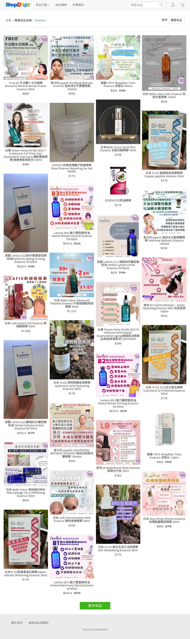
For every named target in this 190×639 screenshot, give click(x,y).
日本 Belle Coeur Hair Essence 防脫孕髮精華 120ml (164, 95)
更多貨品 (95, 605)
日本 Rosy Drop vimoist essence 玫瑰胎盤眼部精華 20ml (164, 520)
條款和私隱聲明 (38, 623)
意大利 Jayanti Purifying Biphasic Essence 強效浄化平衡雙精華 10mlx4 (72, 86)
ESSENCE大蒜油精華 (118, 200)
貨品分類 (43, 5)
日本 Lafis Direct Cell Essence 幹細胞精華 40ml (26, 325)
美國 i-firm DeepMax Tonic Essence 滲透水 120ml (164, 456)
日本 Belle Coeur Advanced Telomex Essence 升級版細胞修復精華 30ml (71, 303)
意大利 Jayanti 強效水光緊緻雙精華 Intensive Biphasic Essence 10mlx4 (164, 240)
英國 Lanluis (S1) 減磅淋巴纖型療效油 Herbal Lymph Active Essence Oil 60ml (118, 265)
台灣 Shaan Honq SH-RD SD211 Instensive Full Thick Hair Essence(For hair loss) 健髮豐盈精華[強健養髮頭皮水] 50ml (26, 155)
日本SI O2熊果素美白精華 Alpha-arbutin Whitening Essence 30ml (25, 573)
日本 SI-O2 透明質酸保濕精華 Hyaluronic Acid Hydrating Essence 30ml (71, 385)
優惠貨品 (176, 20)
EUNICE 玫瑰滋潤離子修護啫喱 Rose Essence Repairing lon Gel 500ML (72, 168)
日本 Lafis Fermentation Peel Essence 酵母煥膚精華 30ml (72, 519)
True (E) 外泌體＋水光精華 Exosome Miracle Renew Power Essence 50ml (25, 86)
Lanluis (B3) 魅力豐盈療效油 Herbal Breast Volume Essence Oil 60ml (72, 236)
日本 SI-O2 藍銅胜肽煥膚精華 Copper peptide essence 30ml (164, 174)
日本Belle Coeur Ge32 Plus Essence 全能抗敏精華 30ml (118, 149)
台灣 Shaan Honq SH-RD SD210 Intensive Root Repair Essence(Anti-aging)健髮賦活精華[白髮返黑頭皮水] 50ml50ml (118, 334)
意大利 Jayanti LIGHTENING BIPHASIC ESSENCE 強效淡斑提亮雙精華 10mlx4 (71, 453)
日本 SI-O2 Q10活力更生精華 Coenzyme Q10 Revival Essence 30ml (164, 390)
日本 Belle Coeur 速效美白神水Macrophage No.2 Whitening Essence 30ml (26, 492)
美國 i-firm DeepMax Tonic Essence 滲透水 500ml (118, 84)
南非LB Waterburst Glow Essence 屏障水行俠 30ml (118, 469)
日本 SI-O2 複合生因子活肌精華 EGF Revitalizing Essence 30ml (118, 548)
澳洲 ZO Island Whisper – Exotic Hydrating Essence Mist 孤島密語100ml (164, 308)
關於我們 (17, 623)
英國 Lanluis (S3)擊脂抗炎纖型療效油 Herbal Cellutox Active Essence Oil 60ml (25, 425)
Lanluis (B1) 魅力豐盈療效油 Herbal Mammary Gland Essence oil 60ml (71, 585)
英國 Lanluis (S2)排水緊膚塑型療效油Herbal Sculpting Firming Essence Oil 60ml (25, 258)
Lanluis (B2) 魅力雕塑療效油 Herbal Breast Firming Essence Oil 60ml (118, 403)
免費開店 (78, 5)
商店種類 (61, 5)
